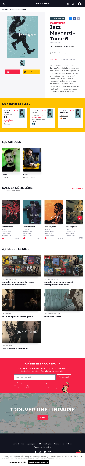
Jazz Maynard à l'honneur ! (15, 349)
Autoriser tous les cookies (38, 463)
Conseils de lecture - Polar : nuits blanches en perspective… (18, 283)
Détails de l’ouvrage (67, 59)
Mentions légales (45, 444)
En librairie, (37, 116)
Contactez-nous (18, 444)
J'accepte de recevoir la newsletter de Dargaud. (33, 383)
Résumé (53, 59)
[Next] (79, 218)
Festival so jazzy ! (52, 317)
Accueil (5, 9)
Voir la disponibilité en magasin (38, 122)
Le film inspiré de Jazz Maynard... (18, 316)
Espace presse (31, 444)
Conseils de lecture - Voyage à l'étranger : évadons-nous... (58, 283)
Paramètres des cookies (42, 447)
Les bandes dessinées (18, 9)
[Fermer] (81, 458)
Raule (52, 47)
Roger (65, 47)
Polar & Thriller (57, 19)
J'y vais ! (42, 417)
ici (56, 388)
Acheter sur (64, 117)
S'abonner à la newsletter (63, 444)
